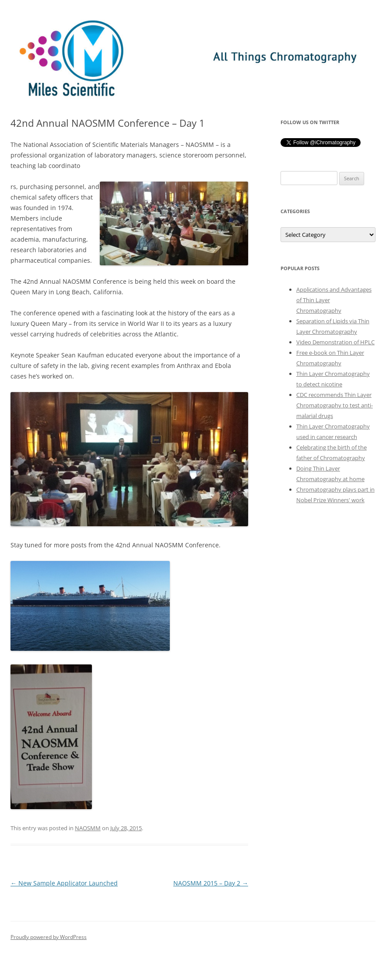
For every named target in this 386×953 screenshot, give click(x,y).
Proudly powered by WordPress (49, 937)
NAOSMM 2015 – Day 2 (210, 883)
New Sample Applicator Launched (64, 883)
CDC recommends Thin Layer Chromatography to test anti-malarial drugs (334, 405)
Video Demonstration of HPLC (335, 342)
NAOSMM (88, 828)
